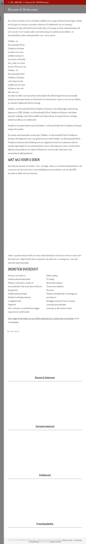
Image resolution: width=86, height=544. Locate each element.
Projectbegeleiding (45, 523)
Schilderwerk (45, 474)
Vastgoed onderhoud (45, 426)
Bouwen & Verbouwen (45, 377)
